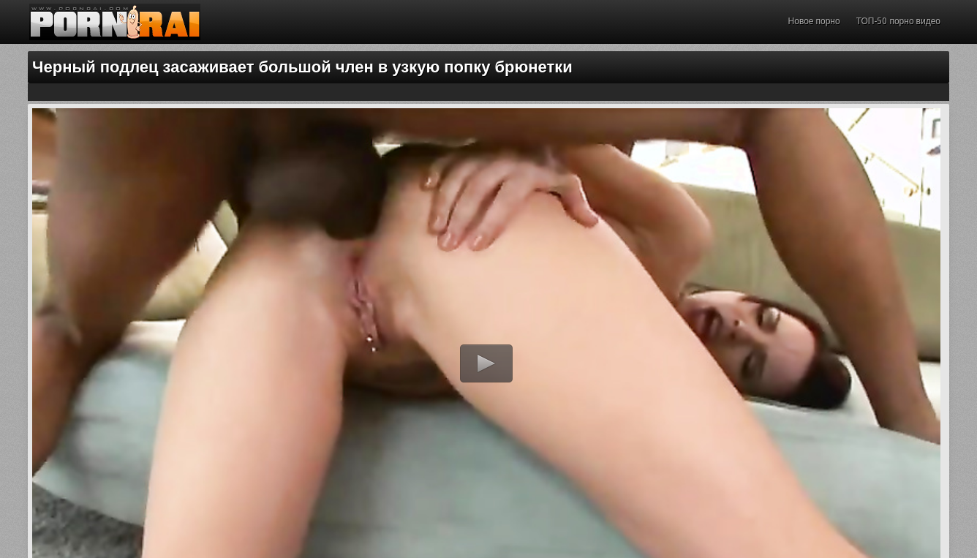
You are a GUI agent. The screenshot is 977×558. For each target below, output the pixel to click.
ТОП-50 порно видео (898, 21)
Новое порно (814, 21)
